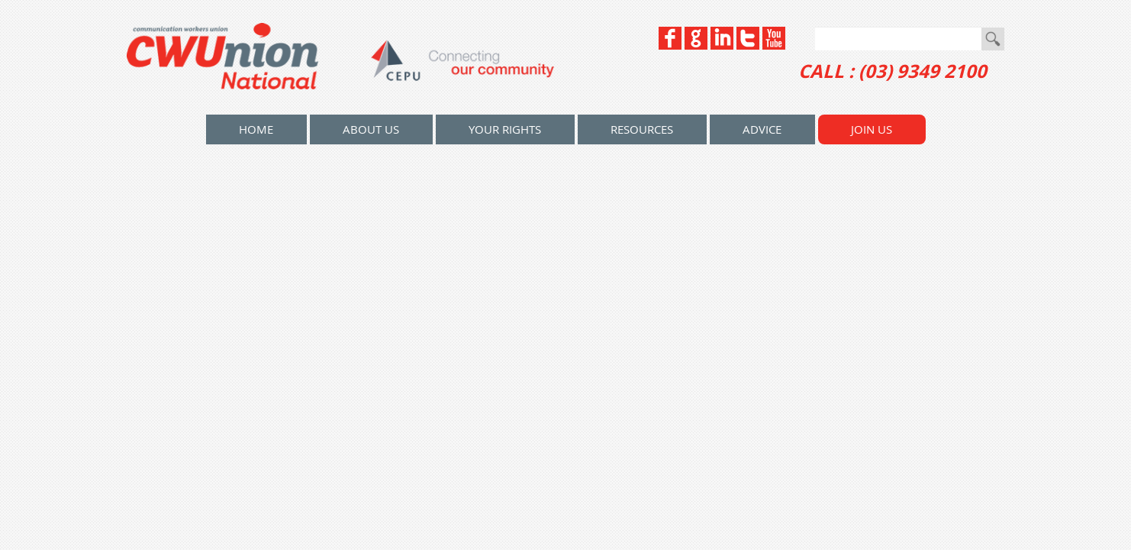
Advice (762, 129)
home (256, 129)
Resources (642, 129)
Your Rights (505, 129)
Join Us (871, 129)
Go (992, 39)
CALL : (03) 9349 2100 (892, 71)
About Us (371, 129)
